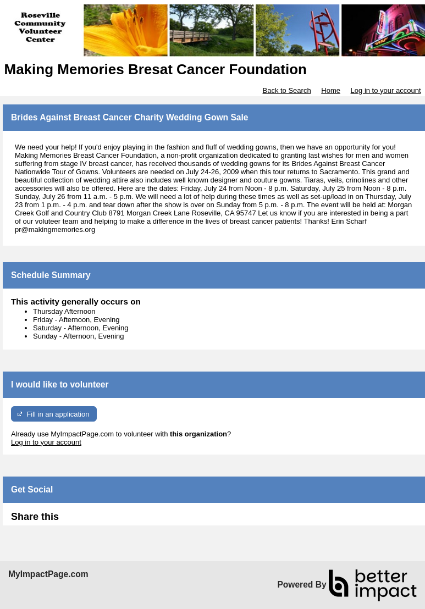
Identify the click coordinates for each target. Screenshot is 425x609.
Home (330, 90)
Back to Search (286, 90)
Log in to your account (386, 90)
